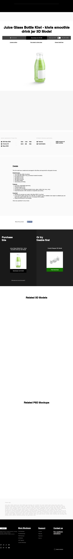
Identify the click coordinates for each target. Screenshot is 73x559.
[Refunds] (43, 533)
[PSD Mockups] (23, 536)
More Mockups (24, 528)
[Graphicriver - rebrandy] (6, 545)
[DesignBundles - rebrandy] (9, 545)
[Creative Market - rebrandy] (1, 545)
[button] (36, 38)
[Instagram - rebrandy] (1, 548)
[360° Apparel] (23, 540)
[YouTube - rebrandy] (9, 548)
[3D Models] (23, 538)
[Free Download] (55, 270)
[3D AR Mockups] (23, 533)
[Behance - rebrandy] (3, 548)
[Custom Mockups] (23, 542)
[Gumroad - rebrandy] (3, 545)
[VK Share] (50, 221)
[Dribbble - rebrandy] (6, 548)
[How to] (43, 538)
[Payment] (43, 536)
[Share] (29, 222)
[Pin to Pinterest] (43, 221)
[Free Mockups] (23, 531)
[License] (43, 531)
